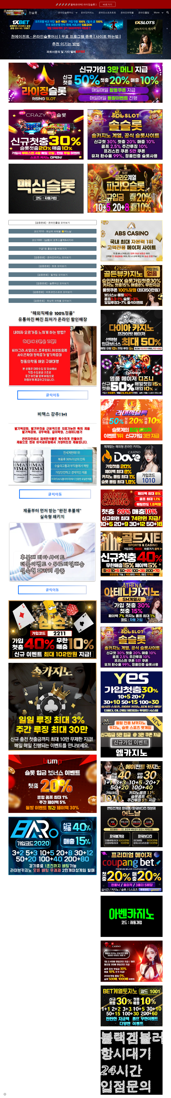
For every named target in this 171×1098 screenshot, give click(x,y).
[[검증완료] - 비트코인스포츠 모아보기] (53, 292)
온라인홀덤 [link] (143, 12)
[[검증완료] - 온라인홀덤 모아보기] (53, 222)
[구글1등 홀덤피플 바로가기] (53, 248)
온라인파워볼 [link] (127, 12)
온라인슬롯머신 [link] (65, 12)
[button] (167, 12)
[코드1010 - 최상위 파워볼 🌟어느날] (53, 231)
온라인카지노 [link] (87, 12)
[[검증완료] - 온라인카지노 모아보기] (53, 257)
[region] (85, 4)
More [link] (156, 12)
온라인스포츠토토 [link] (107, 12)
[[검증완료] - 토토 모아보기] (53, 266)
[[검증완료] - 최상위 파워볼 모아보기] (53, 301)
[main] (66, 43)
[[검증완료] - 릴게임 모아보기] (53, 274)
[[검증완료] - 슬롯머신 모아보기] (53, 283)
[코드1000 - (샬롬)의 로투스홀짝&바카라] (53, 240)
